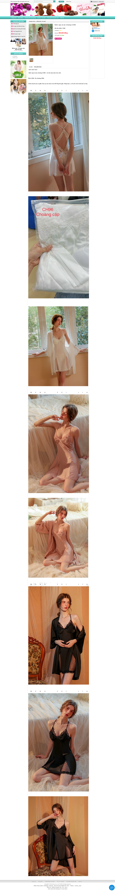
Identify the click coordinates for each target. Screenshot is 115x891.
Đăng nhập (68, 1)
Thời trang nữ (16, 23)
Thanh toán (101, 1)
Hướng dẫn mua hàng (30, 17)
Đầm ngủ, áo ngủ (16, 33)
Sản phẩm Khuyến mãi (52, 17)
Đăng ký (61, 1)
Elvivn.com (15, 57)
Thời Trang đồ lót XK (17, 31)
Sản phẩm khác (37, 66)
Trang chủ (13, 17)
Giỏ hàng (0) (95, 1)
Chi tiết (30, 67)
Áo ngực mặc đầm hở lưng (18, 26)
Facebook (15, 56)
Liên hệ (62, 17)
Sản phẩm (20, 17)
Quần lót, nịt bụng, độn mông (19, 28)
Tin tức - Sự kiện (41, 17)
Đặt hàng (59, 38)
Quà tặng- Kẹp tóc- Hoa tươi (19, 36)
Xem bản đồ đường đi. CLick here (57, 889)
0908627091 (96, 30)
